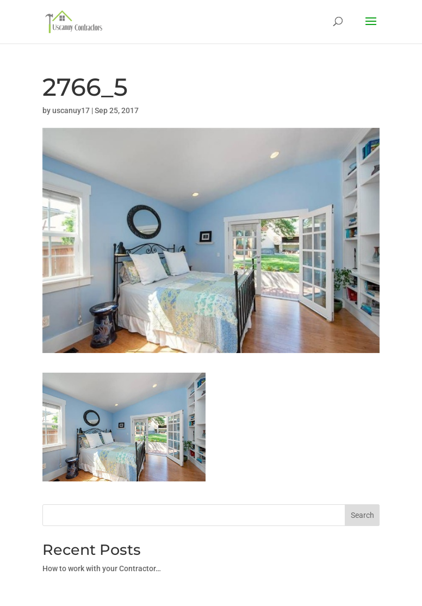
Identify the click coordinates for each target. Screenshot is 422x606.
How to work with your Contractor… (101, 568)
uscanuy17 (71, 110)
